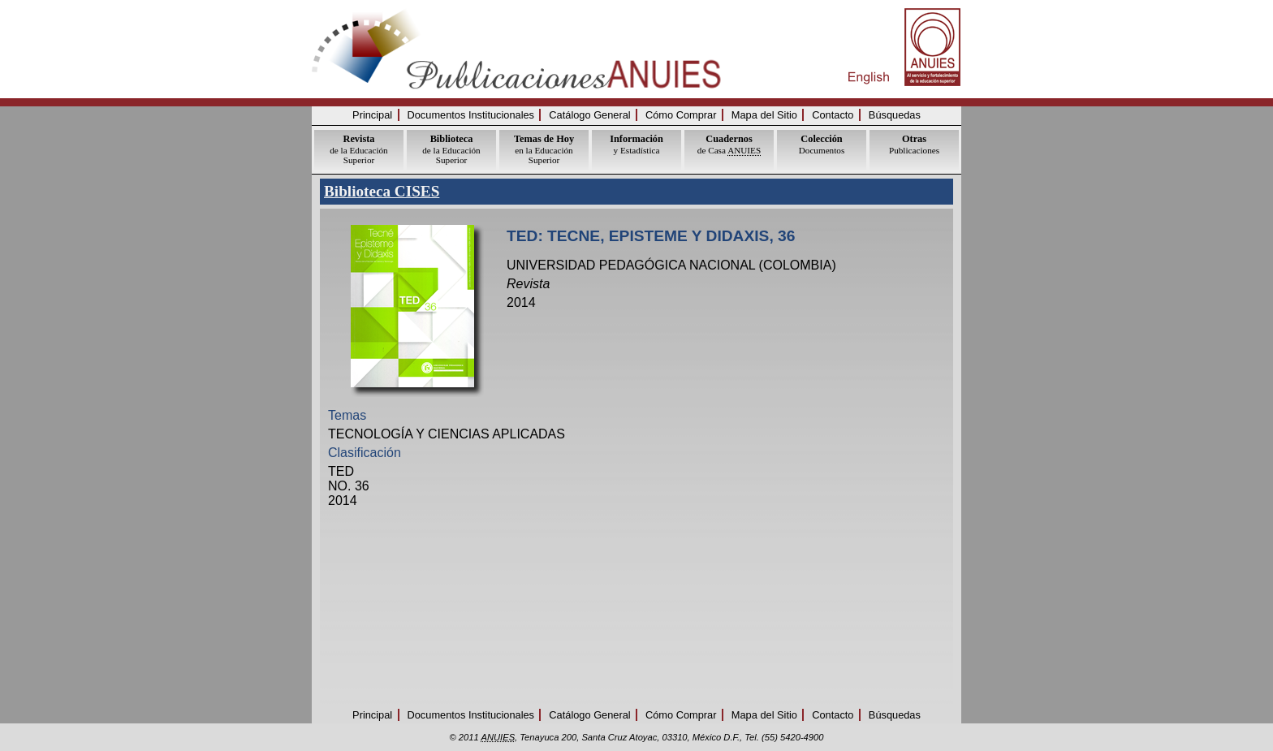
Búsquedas (895, 115)
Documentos (821, 144)
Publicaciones (914, 144)
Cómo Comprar (680, 115)
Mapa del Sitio (764, 115)
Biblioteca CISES (381, 191)
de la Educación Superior (358, 149)
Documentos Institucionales (471, 115)
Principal (372, 115)
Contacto (832, 115)
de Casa (729, 144)
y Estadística (636, 144)
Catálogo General (589, 115)
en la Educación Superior (544, 149)
